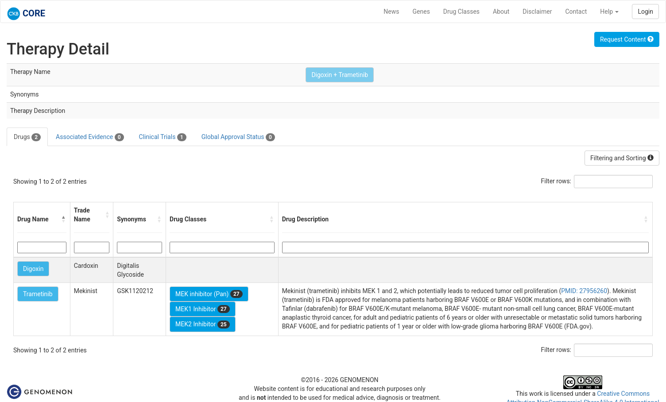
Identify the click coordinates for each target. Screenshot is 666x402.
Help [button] (609, 11)
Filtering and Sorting (622, 158)
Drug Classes (461, 11)
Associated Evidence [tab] (90, 137)
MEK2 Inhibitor (202, 325)
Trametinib (38, 294)
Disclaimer (537, 11)
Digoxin (33, 268)
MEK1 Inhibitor (202, 309)
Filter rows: (556, 181)
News (391, 11)
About (501, 11)
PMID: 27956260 (584, 290)
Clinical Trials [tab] (162, 137)
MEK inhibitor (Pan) (209, 294)
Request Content (627, 39)
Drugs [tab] (27, 137)
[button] (63, 219)
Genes (421, 11)
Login (645, 11)
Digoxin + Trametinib (339, 74)
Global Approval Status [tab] (238, 137)
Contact (576, 11)
